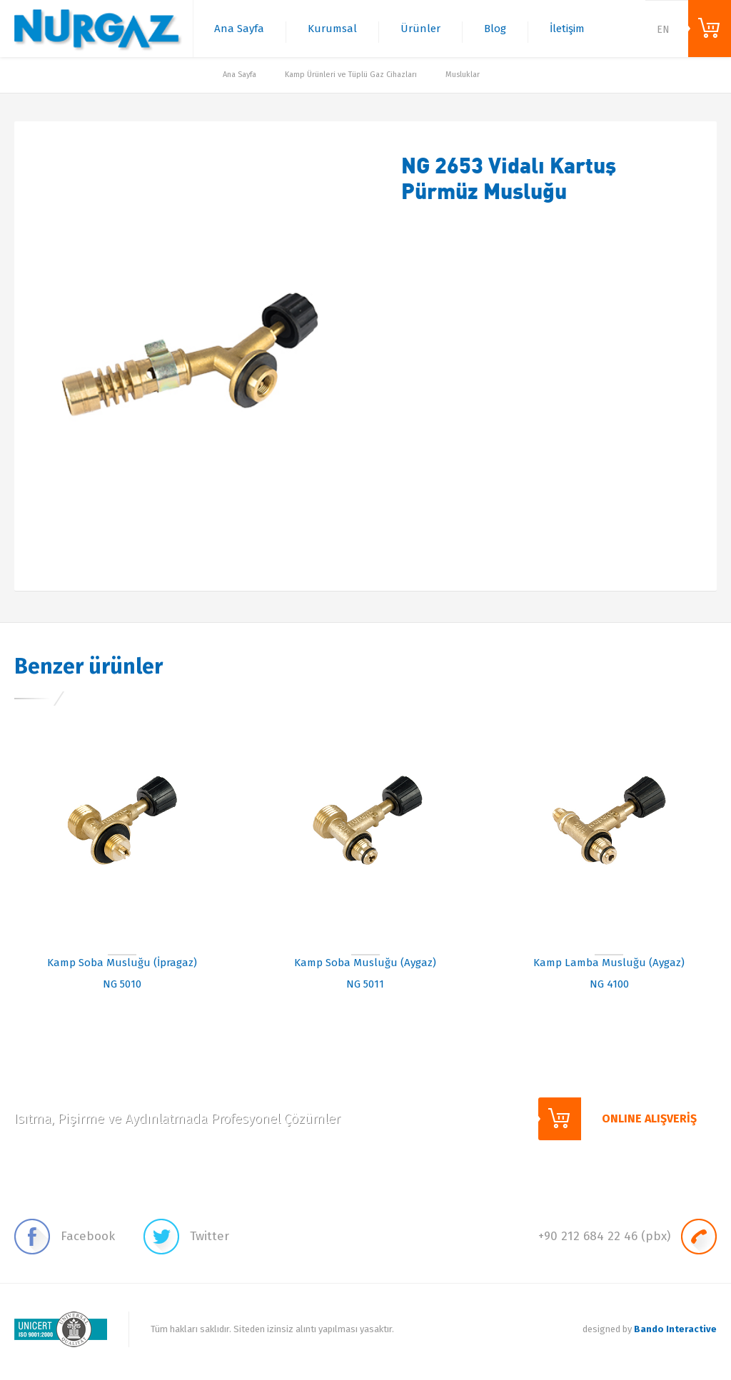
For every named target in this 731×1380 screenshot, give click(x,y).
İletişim (567, 28)
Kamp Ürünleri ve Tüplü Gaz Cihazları (351, 74)
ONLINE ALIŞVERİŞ (709, 28)
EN (663, 30)
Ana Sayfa (239, 28)
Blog (495, 28)
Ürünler (420, 28)
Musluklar (462, 74)
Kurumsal (332, 28)
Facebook (64, 1236)
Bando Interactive (675, 1329)
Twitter (186, 1236)
